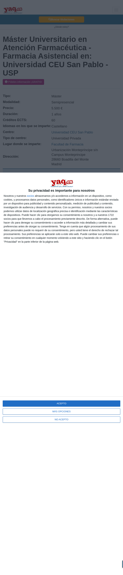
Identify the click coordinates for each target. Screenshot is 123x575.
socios (30, 196)
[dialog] (61, 374)
